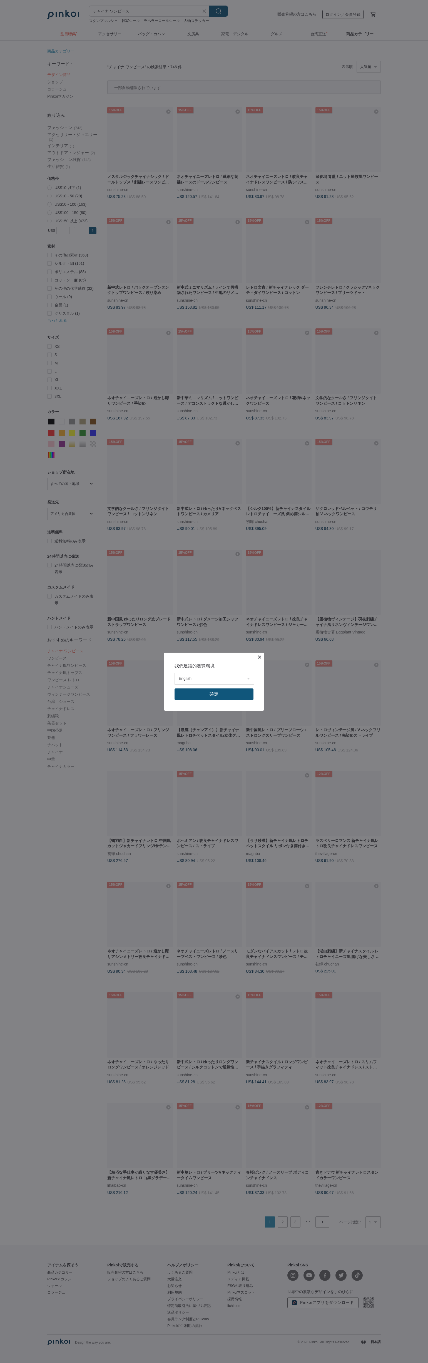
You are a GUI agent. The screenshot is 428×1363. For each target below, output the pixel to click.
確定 (214, 694)
